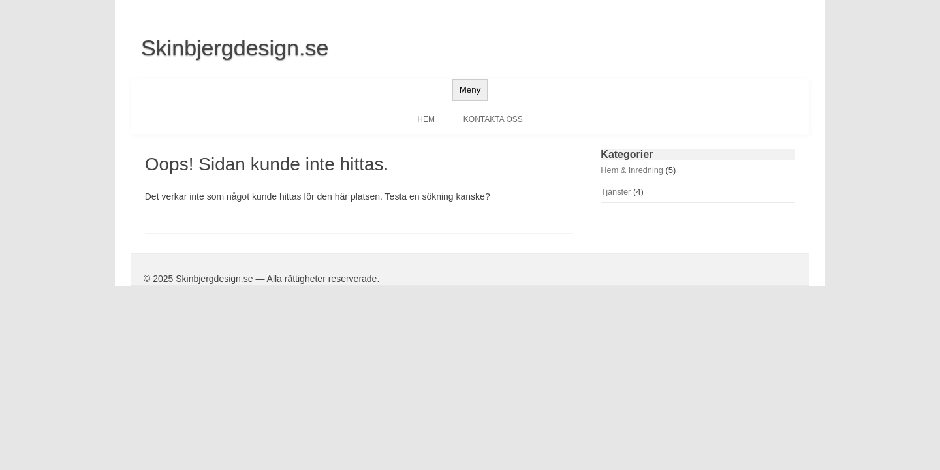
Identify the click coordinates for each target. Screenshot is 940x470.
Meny (470, 90)
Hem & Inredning (632, 170)
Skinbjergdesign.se (234, 47)
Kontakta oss (493, 119)
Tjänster (616, 191)
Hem (426, 119)
